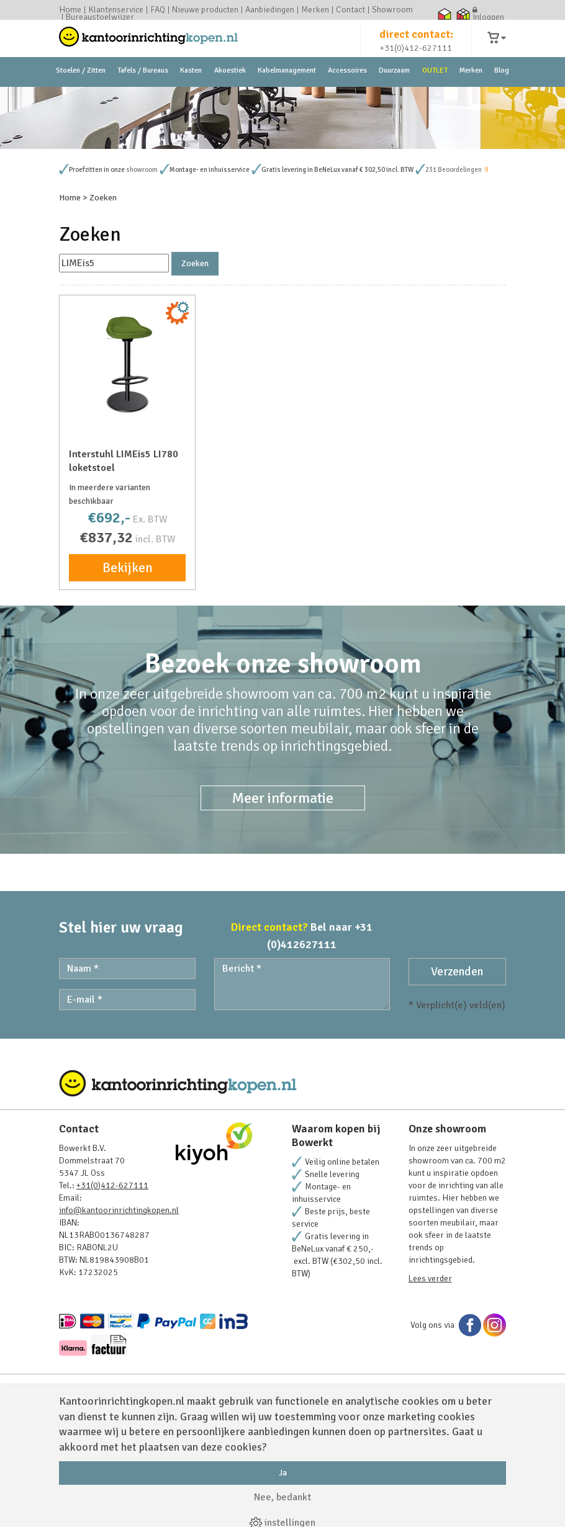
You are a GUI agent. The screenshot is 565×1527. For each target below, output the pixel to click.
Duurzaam (394, 99)
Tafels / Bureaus (142, 99)
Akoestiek (230, 99)
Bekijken (127, 674)
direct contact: (416, 46)
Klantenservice (115, 10)
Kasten (191, 99)
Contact (350, 10)
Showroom (392, 10)
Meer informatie (282, 904)
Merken (315, 10)
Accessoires (347, 99)
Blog (501, 99)
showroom (142, 276)
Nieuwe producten (205, 10)
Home (70, 10)
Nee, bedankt (282, 1497)
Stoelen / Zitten (81, 99)
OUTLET (435, 99)
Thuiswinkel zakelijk (462, 13)
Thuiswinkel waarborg (444, 13)
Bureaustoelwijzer (100, 17)
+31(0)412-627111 (416, 60)
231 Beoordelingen (453, 276)
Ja (283, 1472)
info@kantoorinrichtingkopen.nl (119, 1317)
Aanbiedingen (269, 10)
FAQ (157, 10)
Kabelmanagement (287, 99)
